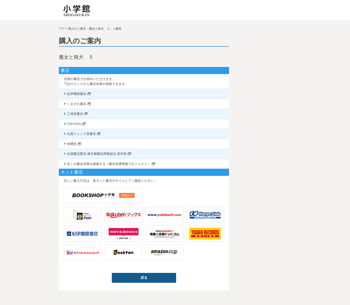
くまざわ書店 (76, 104)
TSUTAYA (74, 124)
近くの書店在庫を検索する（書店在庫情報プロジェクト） (109, 164)
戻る (143, 278)
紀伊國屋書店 (76, 94)
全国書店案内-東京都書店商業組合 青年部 (97, 154)
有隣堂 (72, 144)
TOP (62, 28)
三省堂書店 (75, 114)
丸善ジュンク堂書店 (81, 134)
